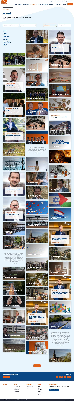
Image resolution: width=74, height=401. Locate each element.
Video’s (5, 45)
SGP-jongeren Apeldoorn (48, 4)
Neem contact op (53, 384)
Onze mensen (17, 386)
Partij (20, 4)
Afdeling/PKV (17, 391)
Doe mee (58, 4)
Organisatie (17, 389)
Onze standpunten (30, 386)
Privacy (14, 399)
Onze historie (17, 388)
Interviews (6, 39)
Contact (64, 4)
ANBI (18, 399)
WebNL (68, 399)
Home (16, 4)
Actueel (34, 4)
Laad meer (37, 365)
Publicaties (7, 36)
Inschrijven (6, 377)
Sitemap (22, 399)
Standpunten (27, 4)
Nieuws (5, 31)
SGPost (39, 4)
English (26, 399)
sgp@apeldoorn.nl (54, 389)
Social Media (7, 42)
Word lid (70, 4)
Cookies (10, 399)
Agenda (5, 34)
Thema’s (28, 388)
